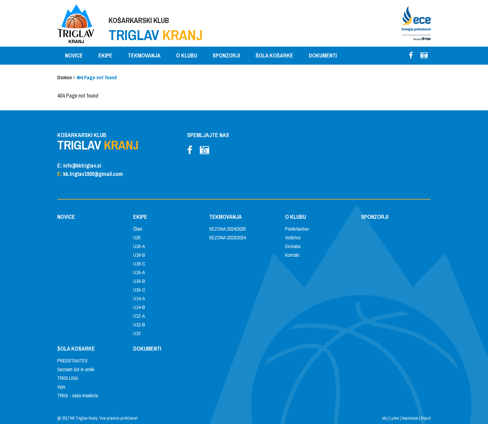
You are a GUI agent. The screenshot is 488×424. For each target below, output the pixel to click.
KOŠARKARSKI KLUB (156, 30)
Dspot (426, 418)
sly (384, 418)
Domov (64, 77)
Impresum (410, 418)
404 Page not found (96, 77)
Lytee (394, 418)
